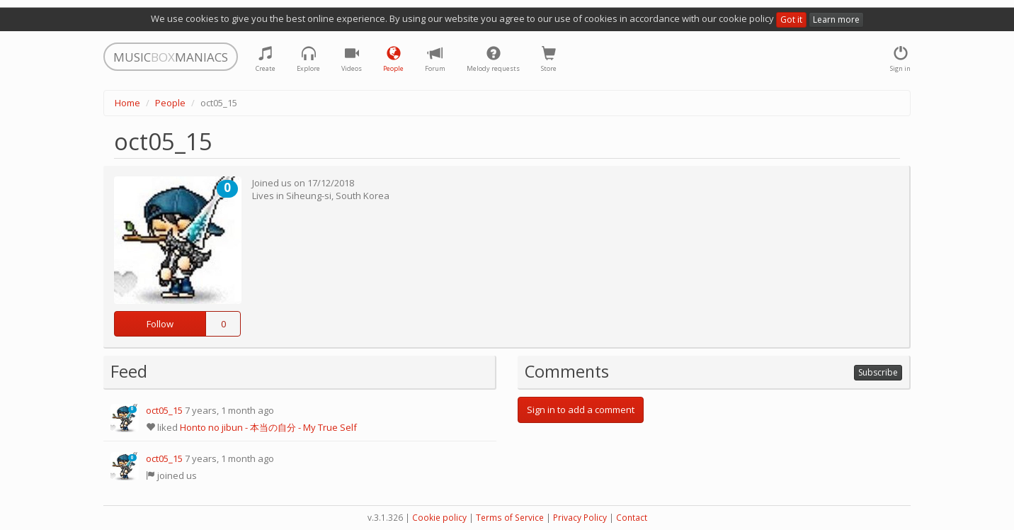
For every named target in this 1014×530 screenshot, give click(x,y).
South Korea (362, 195)
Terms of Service (510, 518)
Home (127, 102)
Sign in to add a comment (580, 409)
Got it (791, 19)
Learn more (836, 19)
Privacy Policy (580, 518)
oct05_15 (164, 410)
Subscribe (878, 372)
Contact (631, 518)
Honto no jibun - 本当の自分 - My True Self (268, 427)
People (170, 102)
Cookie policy (439, 518)
